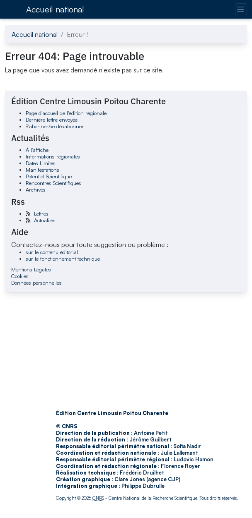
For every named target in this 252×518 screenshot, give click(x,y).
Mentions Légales (31, 269)
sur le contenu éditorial (52, 252)
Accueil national (55, 9)
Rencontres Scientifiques (53, 183)
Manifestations (42, 169)
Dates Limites (41, 163)
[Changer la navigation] (241, 9)
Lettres (41, 213)
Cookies (20, 276)
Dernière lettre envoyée (52, 119)
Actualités (45, 220)
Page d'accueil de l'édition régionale (66, 113)
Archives (36, 189)
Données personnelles (36, 282)
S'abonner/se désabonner (55, 126)
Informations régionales (53, 156)
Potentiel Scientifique (49, 176)
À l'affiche (37, 149)
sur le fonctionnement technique (63, 258)
